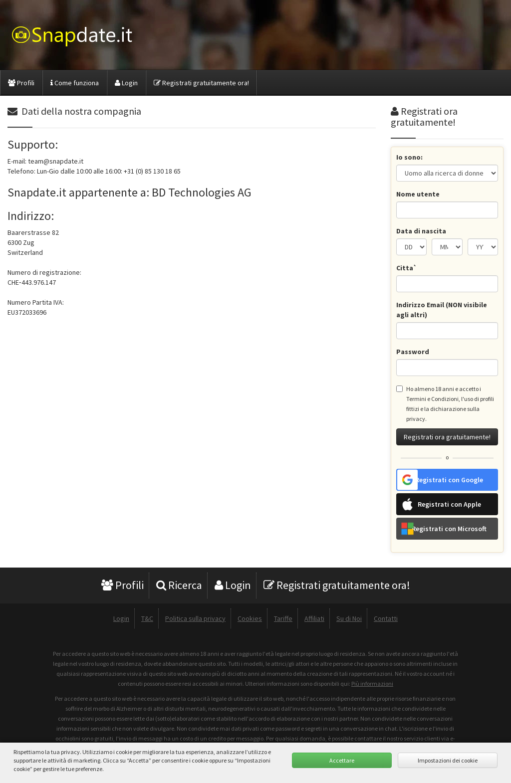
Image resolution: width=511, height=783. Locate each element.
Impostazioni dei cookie (448, 760)
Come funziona (74, 82)
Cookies (250, 618)
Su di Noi (349, 618)
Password (412, 351)
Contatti (386, 618)
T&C (147, 618)
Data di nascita (421, 230)
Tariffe (283, 618)
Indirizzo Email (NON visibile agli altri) (441, 309)
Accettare (341, 760)
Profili (21, 82)
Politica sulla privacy (195, 618)
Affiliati (314, 618)
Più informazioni (372, 683)
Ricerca (179, 585)
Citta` (406, 267)
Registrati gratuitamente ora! (201, 82)
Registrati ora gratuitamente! (447, 436)
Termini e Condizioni (432, 398)
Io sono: (409, 157)
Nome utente (418, 194)
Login (126, 82)
